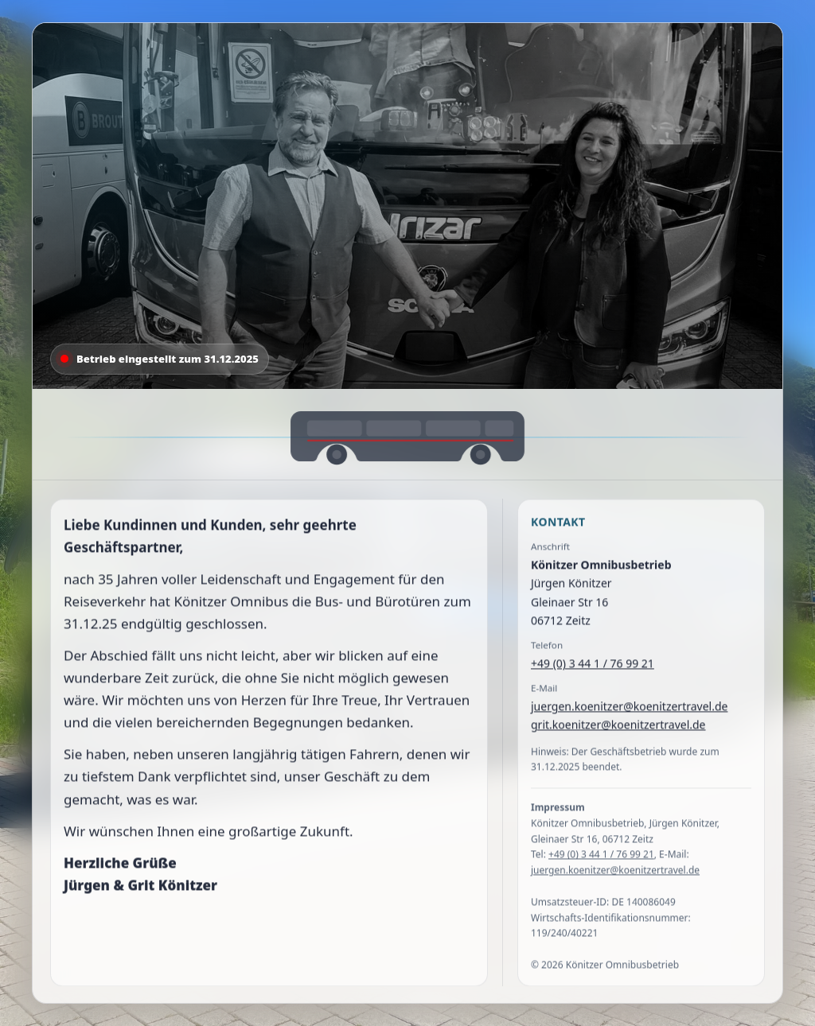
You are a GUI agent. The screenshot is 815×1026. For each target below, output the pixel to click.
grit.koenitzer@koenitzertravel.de (618, 726)
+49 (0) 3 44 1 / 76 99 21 (592, 665)
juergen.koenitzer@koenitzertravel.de (629, 708)
